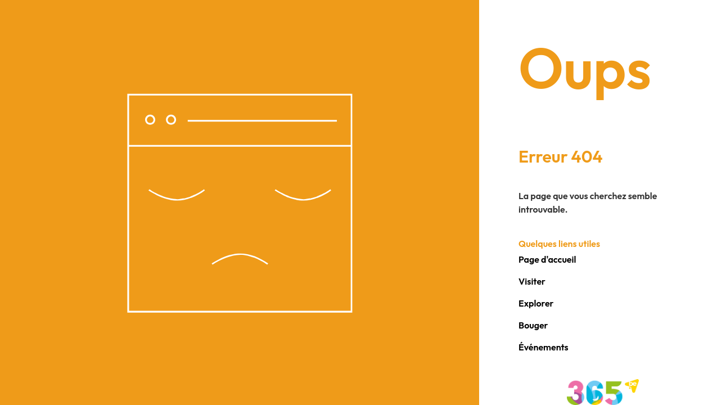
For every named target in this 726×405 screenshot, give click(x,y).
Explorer (536, 303)
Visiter (531, 281)
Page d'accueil (547, 259)
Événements (543, 347)
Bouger (533, 325)
